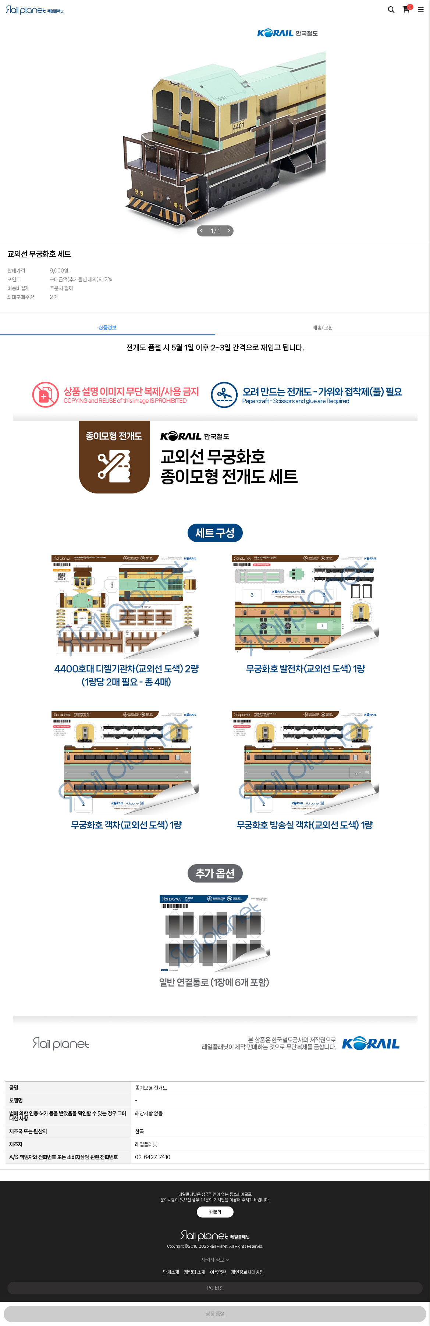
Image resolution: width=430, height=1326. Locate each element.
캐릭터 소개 (194, 1272)
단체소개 (171, 1272)
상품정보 (107, 327)
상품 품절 (215, 1313)
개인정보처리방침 (247, 1272)
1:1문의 (215, 1212)
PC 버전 (215, 1288)
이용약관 (218, 1272)
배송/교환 (323, 327)
